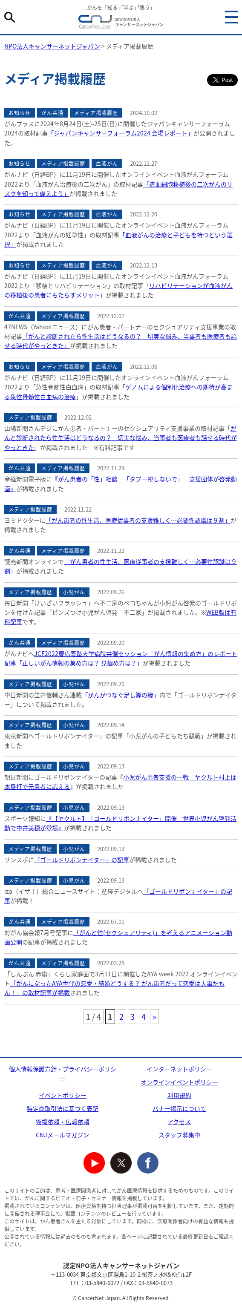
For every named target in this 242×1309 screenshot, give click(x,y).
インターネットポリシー (179, 1068)
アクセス (179, 1121)
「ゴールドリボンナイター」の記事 (81, 859)
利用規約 (179, 1095)
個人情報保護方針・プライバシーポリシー (62, 1073)
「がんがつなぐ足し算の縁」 (120, 694)
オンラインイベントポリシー (179, 1082)
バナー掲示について (179, 1108)
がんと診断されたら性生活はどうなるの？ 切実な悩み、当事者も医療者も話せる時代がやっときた (120, 438)
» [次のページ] (154, 1016)
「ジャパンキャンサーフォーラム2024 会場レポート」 (120, 133)
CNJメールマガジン (62, 1135)
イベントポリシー (62, 1095)
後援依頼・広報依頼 (62, 1121)
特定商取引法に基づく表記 (62, 1108)
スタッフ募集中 (179, 1135)
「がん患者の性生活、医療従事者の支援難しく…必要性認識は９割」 (138, 520)
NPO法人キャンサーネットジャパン (121, 23)
